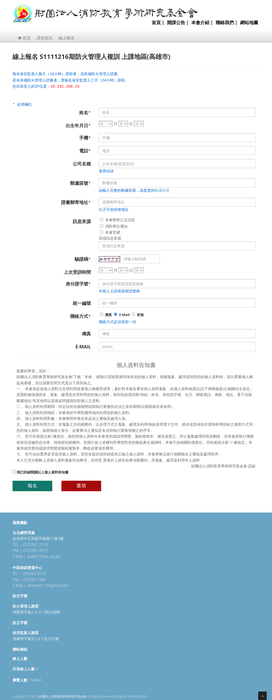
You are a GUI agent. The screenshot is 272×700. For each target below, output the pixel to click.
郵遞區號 (80, 183)
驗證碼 (83, 259)
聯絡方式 (80, 316)
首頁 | (158, 22)
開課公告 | (178, 22)
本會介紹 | (202, 22)
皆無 (137, 314)
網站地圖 (249, 22)
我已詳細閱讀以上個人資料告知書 (40, 472)
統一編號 (82, 303)
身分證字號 (78, 284)
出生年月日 (78, 125)
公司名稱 (82, 164)
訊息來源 (82, 221)
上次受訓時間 (77, 272)
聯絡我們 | (226, 22)
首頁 (24, 37)
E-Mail (121, 314)
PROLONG (139, 696)
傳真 (105, 314)
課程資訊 (45, 37)
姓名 (85, 112)
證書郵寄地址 (76, 202)
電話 (85, 151)
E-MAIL (83, 347)
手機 (85, 138)
